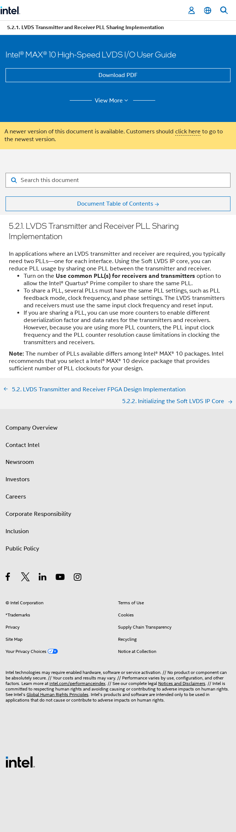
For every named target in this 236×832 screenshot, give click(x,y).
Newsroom (20, 462)
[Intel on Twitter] (25, 578)
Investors (18, 479)
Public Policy (22, 548)
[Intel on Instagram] (78, 578)
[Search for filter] (118, 180)
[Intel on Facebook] (8, 578)
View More (113, 100)
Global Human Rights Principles (57, 694)
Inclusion (17, 531)
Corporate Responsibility (38, 514)
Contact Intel (22, 445)
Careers (16, 496)
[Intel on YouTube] (60, 578)
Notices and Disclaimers (181, 683)
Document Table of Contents (115, 203)
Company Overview (32, 427)
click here (188, 131)
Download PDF (118, 75)
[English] (207, 10)
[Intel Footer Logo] (20, 761)
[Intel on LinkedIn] (43, 578)
